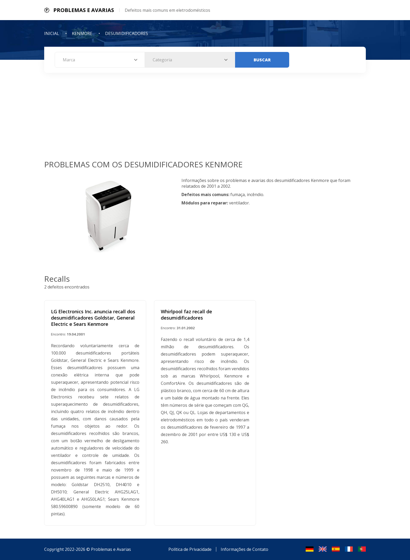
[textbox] (100, 59)
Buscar (262, 60)
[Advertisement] (205, 119)
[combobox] (100, 60)
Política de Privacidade (190, 549)
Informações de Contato (244, 549)
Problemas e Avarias (111, 549)
